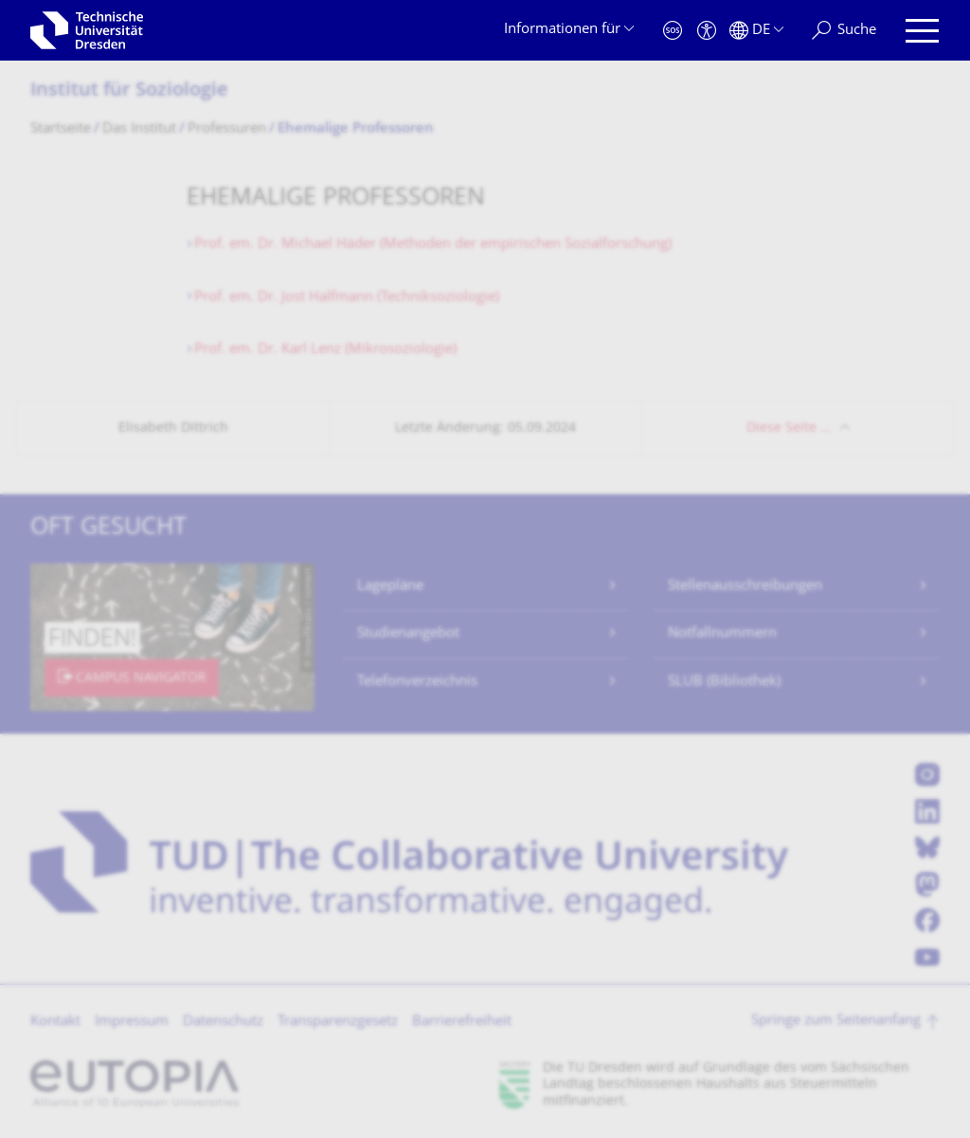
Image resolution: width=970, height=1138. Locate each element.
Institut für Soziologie (129, 91)
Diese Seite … (788, 428)
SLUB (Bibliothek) (724, 682)
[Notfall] (672, 31)
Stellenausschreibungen (745, 586)
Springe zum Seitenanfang (836, 1021)
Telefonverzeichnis (417, 682)
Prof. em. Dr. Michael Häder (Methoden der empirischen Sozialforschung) (433, 245)
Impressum (132, 1022)
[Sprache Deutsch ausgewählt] (756, 31)
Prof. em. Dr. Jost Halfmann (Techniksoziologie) (346, 298)
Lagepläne (390, 586)
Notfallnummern (722, 634)
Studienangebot (408, 634)
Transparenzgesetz (338, 1022)
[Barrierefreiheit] (706, 31)
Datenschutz (223, 1022)
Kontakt (55, 1022)
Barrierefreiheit (462, 1022)
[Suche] (844, 31)
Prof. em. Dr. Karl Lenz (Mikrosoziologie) (325, 350)
